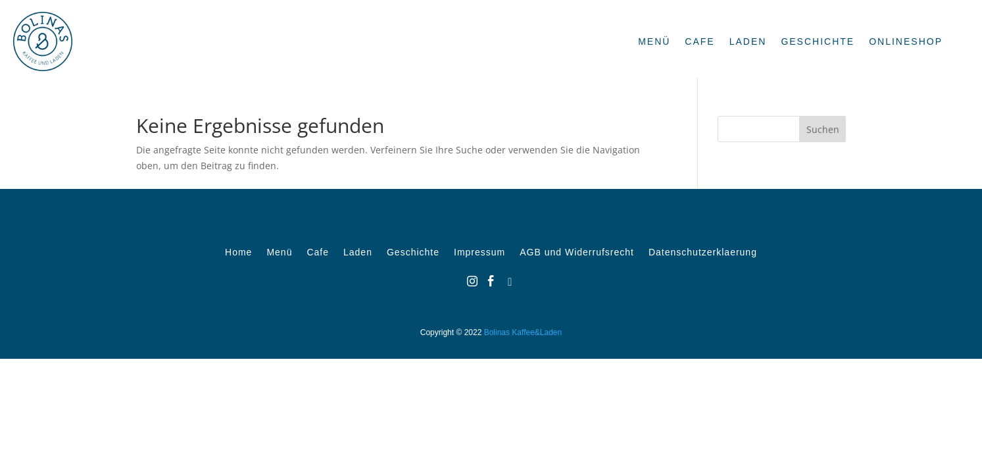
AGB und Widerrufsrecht (577, 252)
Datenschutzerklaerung (703, 252)
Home (238, 252)
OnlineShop (906, 41)
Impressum (479, 252)
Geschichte (817, 41)
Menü (654, 41)
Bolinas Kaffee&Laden (523, 332)
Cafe (699, 41)
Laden (748, 41)
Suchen (822, 129)
